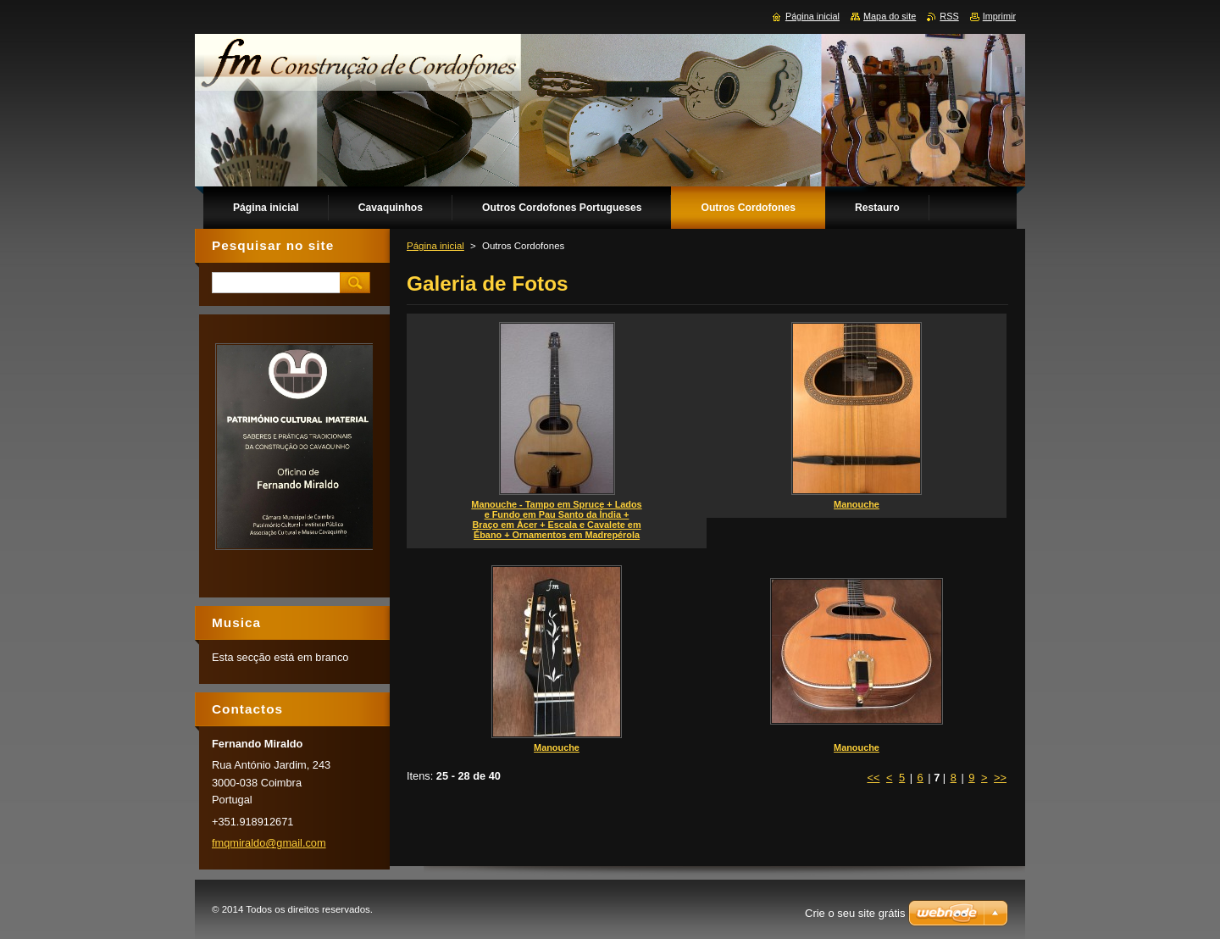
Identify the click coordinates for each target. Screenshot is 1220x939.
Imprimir (999, 16)
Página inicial (435, 246)
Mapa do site (889, 16)
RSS (949, 16)
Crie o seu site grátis (855, 913)
